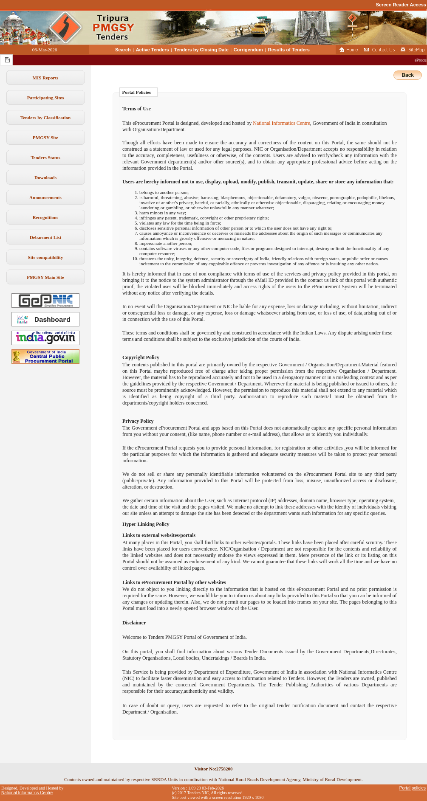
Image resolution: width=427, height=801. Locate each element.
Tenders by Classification (45, 117)
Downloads (45, 177)
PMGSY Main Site (45, 277)
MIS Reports (46, 77)
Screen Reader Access (401, 4)
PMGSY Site (45, 137)
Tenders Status (45, 157)
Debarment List (45, 237)
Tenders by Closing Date (201, 49)
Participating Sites (45, 97)
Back (408, 75)
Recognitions (46, 217)
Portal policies (412, 788)
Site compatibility (45, 257)
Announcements (45, 197)
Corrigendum (248, 49)
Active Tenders (152, 49)
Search (123, 49)
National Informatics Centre (281, 123)
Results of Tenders (289, 49)
